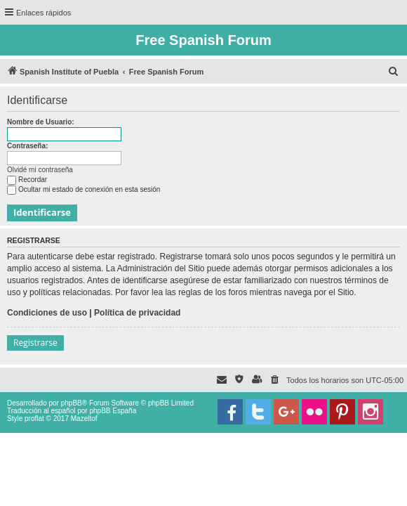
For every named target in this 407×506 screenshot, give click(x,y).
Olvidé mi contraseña (40, 170)
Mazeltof (84, 418)
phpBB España (112, 411)
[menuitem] (393, 71)
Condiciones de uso (47, 313)
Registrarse (35, 343)
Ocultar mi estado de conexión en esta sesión (83, 189)
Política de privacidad (137, 313)
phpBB (71, 403)
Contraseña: (27, 146)
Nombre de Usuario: (40, 122)
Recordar (27, 179)
